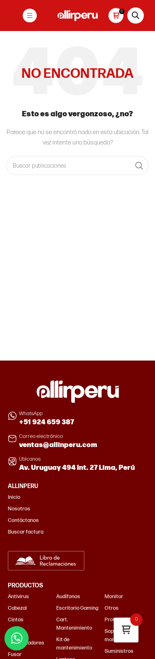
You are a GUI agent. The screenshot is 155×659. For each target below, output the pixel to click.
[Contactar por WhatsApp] (16, 638)
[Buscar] (77, 165)
